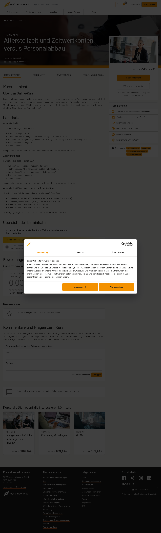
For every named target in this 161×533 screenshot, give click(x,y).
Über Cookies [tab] (118, 252)
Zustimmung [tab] (43, 252)
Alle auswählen (116, 287)
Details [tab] (80, 252)
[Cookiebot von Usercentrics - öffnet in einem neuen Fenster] (123, 244)
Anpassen (80, 287)
